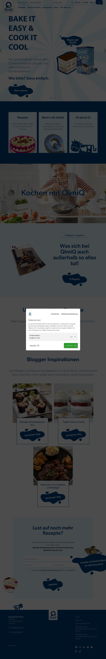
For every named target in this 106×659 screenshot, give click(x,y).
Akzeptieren (70, 345)
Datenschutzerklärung (69, 313)
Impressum (55, 313)
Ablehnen (34, 345)
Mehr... (73, 337)
